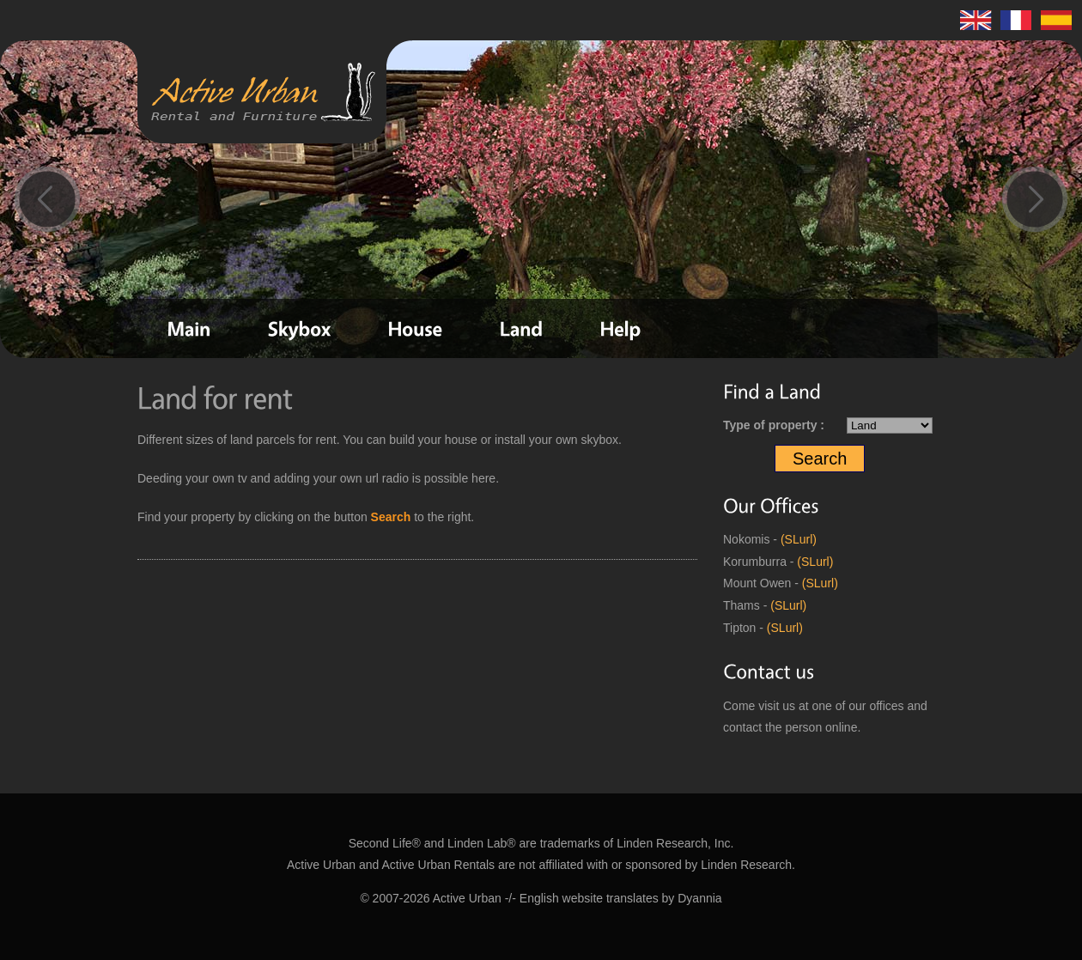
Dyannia (699, 898)
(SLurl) (799, 539)
